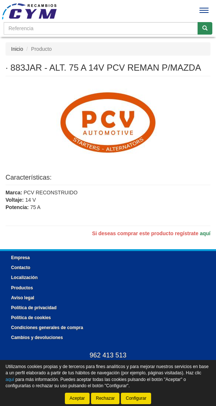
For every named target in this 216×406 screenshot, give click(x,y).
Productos (22, 287)
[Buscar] (205, 28)
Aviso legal (22, 297)
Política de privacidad (33, 307)
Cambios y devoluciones (37, 337)
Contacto (20, 267)
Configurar (136, 398)
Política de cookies (31, 317)
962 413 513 (108, 355)
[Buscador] (101, 28)
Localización (24, 277)
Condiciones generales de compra (47, 327)
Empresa (20, 257)
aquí (205, 233)
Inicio (17, 49)
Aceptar (77, 398)
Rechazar (105, 398)
